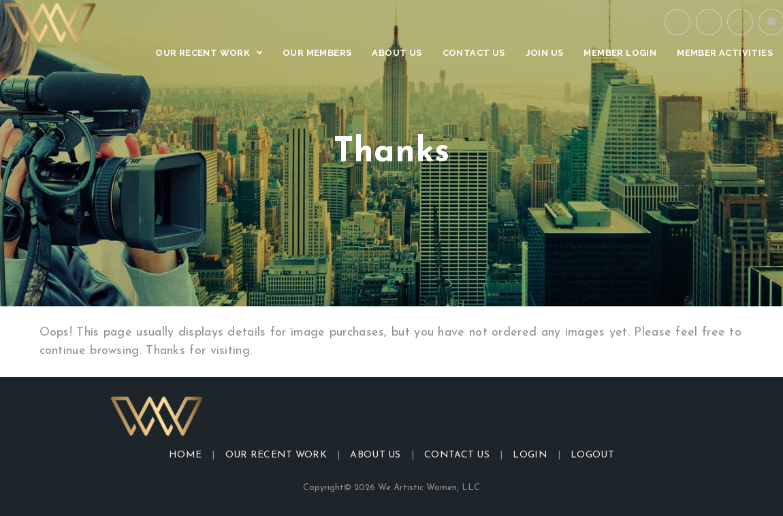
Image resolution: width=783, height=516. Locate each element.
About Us (375, 455)
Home (185, 455)
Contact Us (457, 455)
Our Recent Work (276, 455)
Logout (592, 455)
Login (530, 455)
